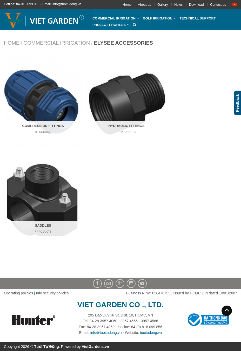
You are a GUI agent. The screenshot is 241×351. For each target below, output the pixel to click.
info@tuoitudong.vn (106, 332)
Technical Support (197, 18)
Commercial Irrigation (114, 18)
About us (144, 4)
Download (196, 4)
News (178, 4)
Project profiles (109, 25)
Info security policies (52, 293)
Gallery (162, 4)
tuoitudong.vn (151, 332)
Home (127, 4)
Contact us (218, 4)
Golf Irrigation (157, 18)
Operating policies (18, 293)
